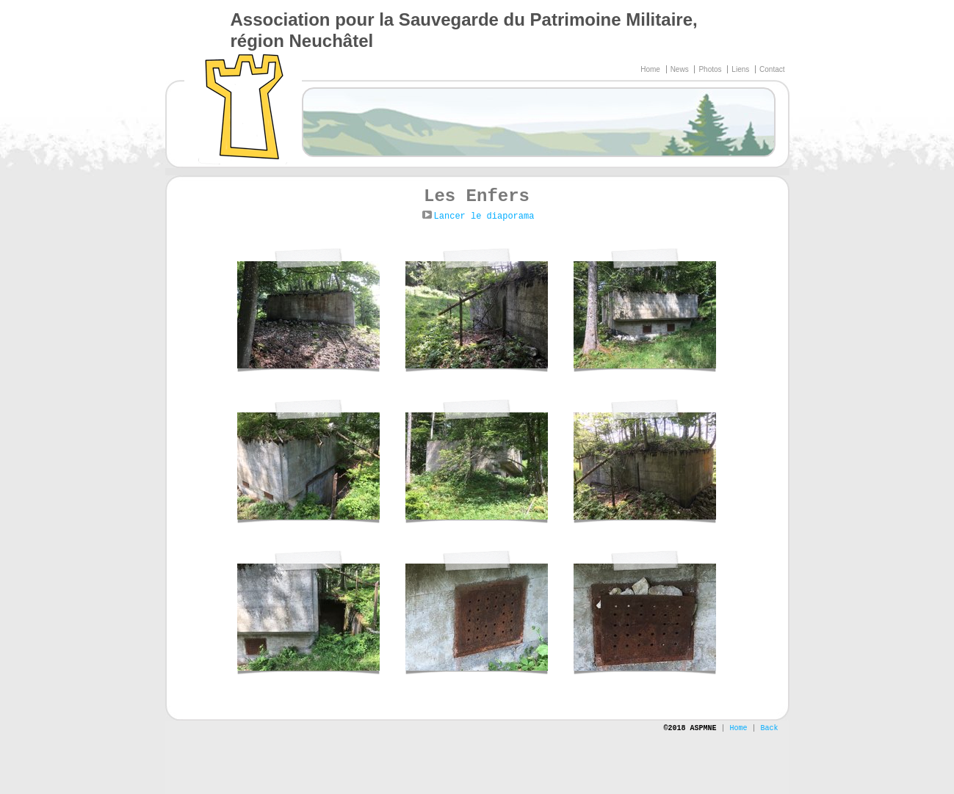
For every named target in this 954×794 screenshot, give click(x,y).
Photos (710, 69)
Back (769, 728)
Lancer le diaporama (484, 216)
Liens (741, 69)
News (681, 69)
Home (651, 69)
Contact (771, 69)
